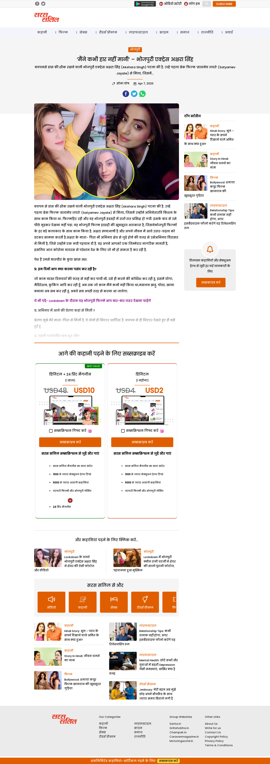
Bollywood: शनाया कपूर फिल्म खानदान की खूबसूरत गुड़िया (82, 684)
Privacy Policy (214, 741)
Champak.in (178, 732)
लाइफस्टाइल (138, 32)
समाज (184, 32)
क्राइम (163, 32)
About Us (211, 724)
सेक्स (83, 32)
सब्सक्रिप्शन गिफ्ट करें (67, 430)
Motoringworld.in (181, 741)
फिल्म (63, 32)
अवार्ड (229, 32)
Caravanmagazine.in (184, 737)
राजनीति (207, 32)
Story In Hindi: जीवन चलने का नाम (220, 163)
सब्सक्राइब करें (70, 442)
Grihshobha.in (179, 728)
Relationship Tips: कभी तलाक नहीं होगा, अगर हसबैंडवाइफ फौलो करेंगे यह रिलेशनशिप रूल (210, 219)
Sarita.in (175, 724)
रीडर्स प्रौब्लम (108, 32)
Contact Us (213, 732)
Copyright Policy (216, 737)
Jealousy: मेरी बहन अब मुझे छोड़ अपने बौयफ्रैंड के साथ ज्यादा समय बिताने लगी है (157, 694)
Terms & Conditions (219, 745)
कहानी (42, 32)
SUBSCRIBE (224, 4)
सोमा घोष (123, 83)
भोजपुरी (135, 50)
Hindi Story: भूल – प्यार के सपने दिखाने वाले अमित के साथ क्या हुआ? (81, 635)
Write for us (213, 728)
